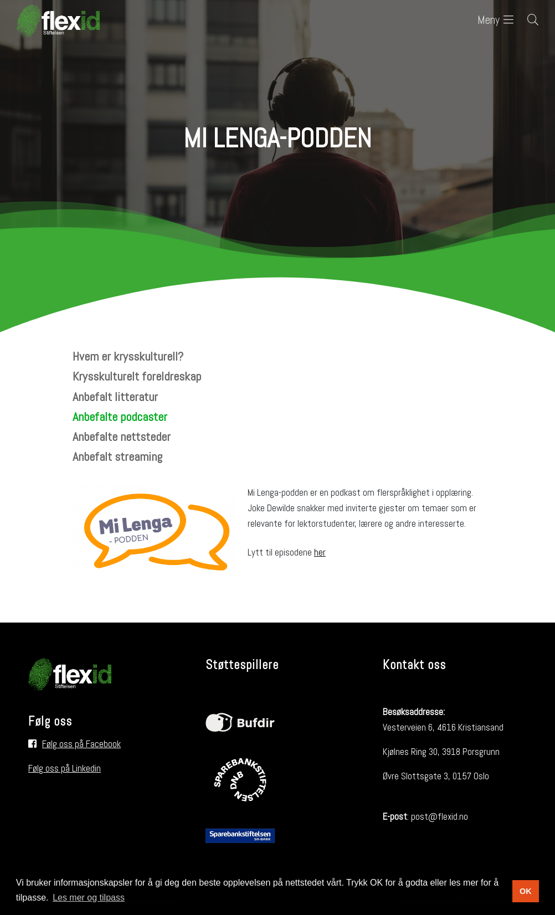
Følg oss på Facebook (81, 744)
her (320, 552)
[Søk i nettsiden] (525, 21)
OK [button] (526, 891)
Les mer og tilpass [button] (89, 897)
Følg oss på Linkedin (64, 768)
